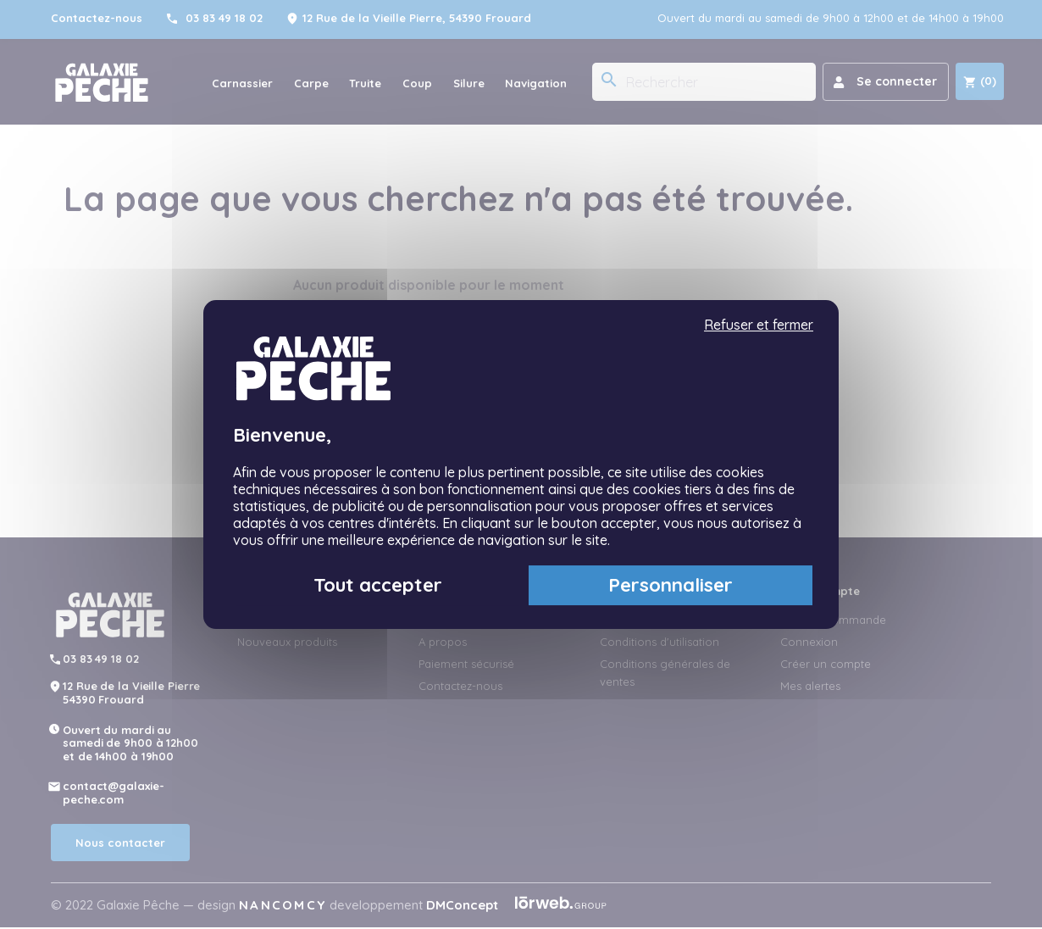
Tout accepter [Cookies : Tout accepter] (377, 585)
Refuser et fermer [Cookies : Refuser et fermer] (758, 325)
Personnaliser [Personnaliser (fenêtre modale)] (670, 585)
